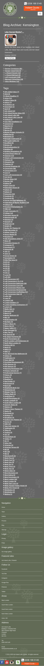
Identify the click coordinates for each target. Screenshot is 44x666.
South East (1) (9, 396)
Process (4, 521)
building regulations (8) (13, 151)
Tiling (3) (7, 430)
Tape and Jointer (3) (11, 426)
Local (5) (7, 275)
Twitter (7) (8, 439)
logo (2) (7, 298)
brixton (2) (8, 145)
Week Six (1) (8, 464)
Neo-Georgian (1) (10, 330)
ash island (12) (9, 111)
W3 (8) (6, 449)
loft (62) (7, 277)
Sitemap (4, 530)
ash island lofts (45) (11, 115)
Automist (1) (8, 124)
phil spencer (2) (10, 366)
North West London (7, 613)
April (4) (7, 109)
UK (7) (6, 441)
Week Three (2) (9, 466)
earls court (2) (9, 185)
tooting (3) (8, 432)
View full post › (10, 58)
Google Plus (5, 582)
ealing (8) (7, 183)
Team (3, 512)
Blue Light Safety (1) (11, 141)
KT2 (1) (7, 262)
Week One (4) (9, 462)
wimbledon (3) (9, 490)
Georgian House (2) (11, 215)
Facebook (4, 569)
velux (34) (7, 443)
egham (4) (8, 190)
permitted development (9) (13, 362)
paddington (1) (9, 358)
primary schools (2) (11, 371)
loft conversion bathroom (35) (15, 283)
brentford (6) (9, 143)
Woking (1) (8, 494)
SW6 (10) (7, 424)
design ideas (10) (10, 179)
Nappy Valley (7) (10, 328)
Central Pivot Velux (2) (12, 153)
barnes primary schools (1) (14, 132)
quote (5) (7, 377)
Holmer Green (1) (10, 232)
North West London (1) (12, 343)
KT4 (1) (7, 264)
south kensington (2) (12, 398)
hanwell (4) (8, 222)
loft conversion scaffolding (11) (16, 292)
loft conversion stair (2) (13, 294)
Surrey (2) (7, 422)
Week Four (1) (9, 460)
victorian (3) (8, 445)
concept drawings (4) (12, 166)
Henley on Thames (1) (12, 228)
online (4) (7, 356)
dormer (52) (8, 181)
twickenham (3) (10, 437)
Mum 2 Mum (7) (9, 324)
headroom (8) (9, 224)
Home (3, 507)
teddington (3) (9, 428)
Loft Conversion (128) (12, 77)
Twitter (3, 591)
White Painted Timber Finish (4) (15, 486)
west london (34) (10, 479)
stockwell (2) (9, 413)
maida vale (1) (9, 309)
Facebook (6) (9, 198)
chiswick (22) (9, 162)
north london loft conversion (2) (16, 341)
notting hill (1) (9, 345)
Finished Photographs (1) (13, 207)
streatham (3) (9, 417)
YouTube (4, 573)
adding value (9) (10, 100)
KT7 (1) (7, 271)
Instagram (4, 578)
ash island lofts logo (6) (13, 117)
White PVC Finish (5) (11, 488)
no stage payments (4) (12, 337)
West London (5, 600)
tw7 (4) (7, 434)
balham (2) (8, 128)
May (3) (7, 317)
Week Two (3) (9, 469)
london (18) (8, 300)
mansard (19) (9, 311)
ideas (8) (7, 241)
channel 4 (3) (9, 156)
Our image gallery (7, 551)
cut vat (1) (8, 177)
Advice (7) (8, 102)
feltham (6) (8, 205)
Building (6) (8, 149)
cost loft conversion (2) (13, 175)
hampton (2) (8, 219)
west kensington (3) (11, 477)
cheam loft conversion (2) (14, 158)
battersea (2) (9, 134)
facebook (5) (9, 196)
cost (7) (7, 173)
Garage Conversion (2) (13, 71)
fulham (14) (8, 213)
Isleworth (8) (8, 249)
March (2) (7, 313)
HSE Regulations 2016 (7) (13, 239)
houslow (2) (8, 236)
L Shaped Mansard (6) (13, 75)
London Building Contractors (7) (16, 305)
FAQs (3, 543)
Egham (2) (8, 192)
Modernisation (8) (10, 319)
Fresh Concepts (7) (11, 211)
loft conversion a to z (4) (13, 281)
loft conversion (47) (11, 279)
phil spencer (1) (10, 364)
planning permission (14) (13, 368)
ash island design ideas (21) (14, 113)
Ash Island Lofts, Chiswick (9, 560)
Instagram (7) (9, 245)
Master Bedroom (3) (11, 315)
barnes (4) (8, 130)
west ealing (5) (9, 475)
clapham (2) (8, 164)
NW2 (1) (7, 351)
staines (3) (8, 407)
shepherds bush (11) (11, 388)
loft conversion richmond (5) (15, 290)
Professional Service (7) (13, 373)
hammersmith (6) (10, 217)
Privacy (4, 538)
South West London (7, 605)
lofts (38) (7, 296)
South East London (7, 609)
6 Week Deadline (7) (11, 96)
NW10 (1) (7, 349)
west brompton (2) (11, 473)
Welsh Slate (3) (9, 471)
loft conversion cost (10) (13, 285)
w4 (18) (7, 451)
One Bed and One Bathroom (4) (15, 354)
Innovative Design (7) (12, 243)
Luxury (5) (8, 307)
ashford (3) (8, 119)
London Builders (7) (11, 302)
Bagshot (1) (8, 126)
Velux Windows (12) (12, 81)
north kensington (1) (11, 339)
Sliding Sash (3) (10, 394)
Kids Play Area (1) (10, 260)
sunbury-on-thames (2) (13, 420)
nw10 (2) (7, 347)
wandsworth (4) (10, 456)
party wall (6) (9, 360)
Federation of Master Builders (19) (16, 202)
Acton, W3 (4, 618)
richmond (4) (9, 383)
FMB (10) (7, 209)
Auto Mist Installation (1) (13, 122)
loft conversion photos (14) (14, 288)
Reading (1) (8, 379)
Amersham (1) (9, 107)
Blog (3, 525)
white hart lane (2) (11, 483)
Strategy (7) (8, 415)
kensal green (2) (10, 256)
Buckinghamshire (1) (11, 147)
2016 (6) (7, 94)
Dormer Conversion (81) (13, 69)
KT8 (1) (7, 273)
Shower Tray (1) (10, 392)
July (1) (7, 251)
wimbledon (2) (9, 492)
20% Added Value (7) (11, 92)
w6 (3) (6, 454)
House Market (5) (10, 234)
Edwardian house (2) (11, 188)
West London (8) (10, 481)
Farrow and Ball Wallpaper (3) (15, 200)
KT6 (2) (7, 268)
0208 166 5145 (6, 642)
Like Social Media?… (14, 32)
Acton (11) (8, 98)
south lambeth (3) (11, 400)
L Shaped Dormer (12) (13, 73)
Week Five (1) (9, 458)
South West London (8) (12, 403)
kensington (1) (9, 258)
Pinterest (4, 587)
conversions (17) (10, 170)
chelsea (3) (8, 160)
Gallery (4, 516)
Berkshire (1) (9, 136)
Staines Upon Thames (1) (13, 409)
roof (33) (7, 385)
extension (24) (9, 194)
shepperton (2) (9, 390)
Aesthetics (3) (9, 104)
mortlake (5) (8, 322)
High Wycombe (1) (11, 230)
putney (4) (8, 375)
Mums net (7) (9, 326)
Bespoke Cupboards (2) (12, 139)
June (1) (7, 253)
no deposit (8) (9, 334)
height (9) (7, 226)
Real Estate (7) (9, 381)
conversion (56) (10, 168)
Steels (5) (7, 411)
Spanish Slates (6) (10, 405)
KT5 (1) (7, 266)
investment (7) (9, 247)
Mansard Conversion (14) (14, 79)
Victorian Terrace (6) (11, 447)
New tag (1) (8, 332)
